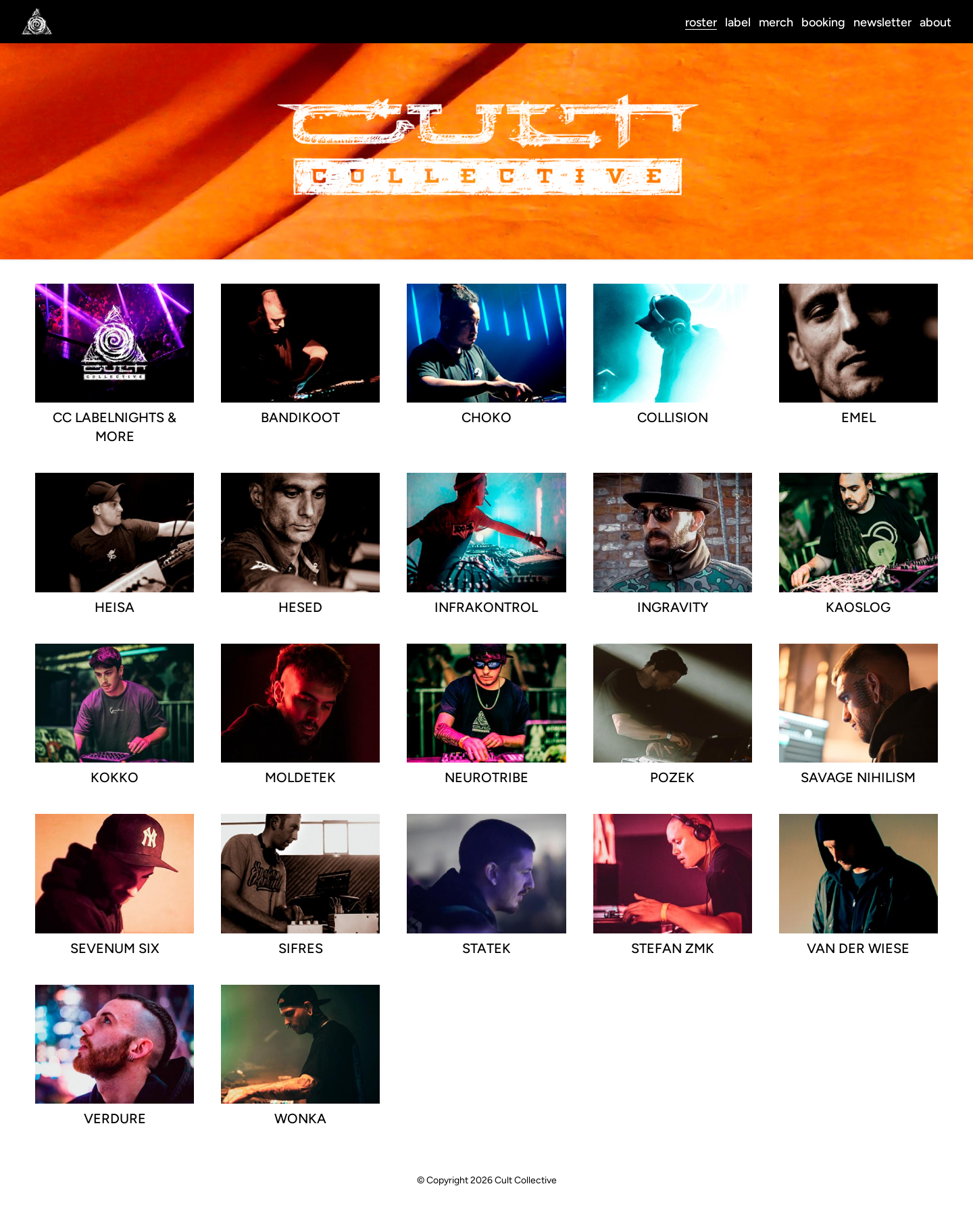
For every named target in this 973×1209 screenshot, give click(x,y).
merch (776, 22)
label (738, 22)
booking (823, 22)
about (935, 22)
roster (701, 22)
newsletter (882, 22)
